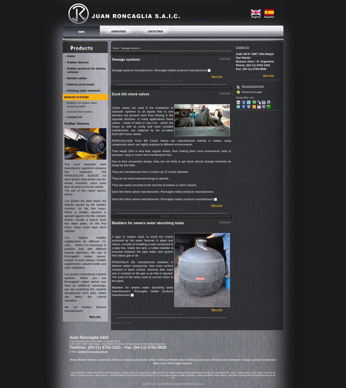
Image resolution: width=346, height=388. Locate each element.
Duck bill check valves (130, 94)
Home (116, 48)
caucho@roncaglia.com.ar (92, 351)
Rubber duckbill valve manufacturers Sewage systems (195, 53)
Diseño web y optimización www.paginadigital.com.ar (173, 383)
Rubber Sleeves (78, 62)
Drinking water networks (84, 90)
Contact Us (242, 47)
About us (117, 359)
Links (163, 363)
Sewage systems (130, 48)
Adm (170, 363)
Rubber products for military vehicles (86, 70)
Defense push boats (81, 84)
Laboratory (104, 359)
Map (156, 363)
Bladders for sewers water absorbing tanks (148, 223)
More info (217, 76)
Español (187, 363)
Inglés (178, 363)
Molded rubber (77, 78)
